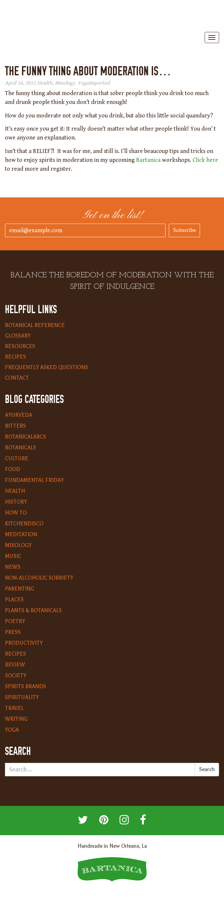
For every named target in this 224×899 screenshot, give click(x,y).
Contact (17, 378)
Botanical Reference (35, 325)
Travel (14, 708)
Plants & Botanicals (33, 610)
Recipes (15, 357)
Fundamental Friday (34, 480)
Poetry (15, 621)
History (16, 502)
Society (15, 676)
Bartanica (112, 17)
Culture (16, 459)
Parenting (19, 589)
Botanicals (20, 448)
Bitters (15, 426)
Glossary (18, 336)
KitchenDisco (24, 524)
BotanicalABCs (25, 437)
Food (12, 469)
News (12, 567)
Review (15, 665)
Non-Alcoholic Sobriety (39, 578)
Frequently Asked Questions (46, 367)
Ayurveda (18, 415)
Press (13, 632)
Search (207, 769)
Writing (16, 719)
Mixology (65, 83)
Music (13, 556)
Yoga (83, 83)
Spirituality (22, 697)
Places (14, 600)
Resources (20, 346)
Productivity (24, 643)
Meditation (21, 534)
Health (44, 83)
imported (99, 83)
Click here (205, 160)
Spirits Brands (25, 686)
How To (16, 513)
